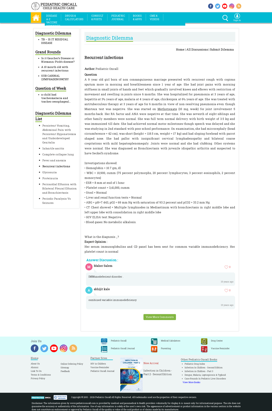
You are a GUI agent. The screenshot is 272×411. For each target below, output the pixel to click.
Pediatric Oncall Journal (102, 371)
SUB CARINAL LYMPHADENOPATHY (55, 77)
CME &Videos (154, 17)
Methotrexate (167, 109)
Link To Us (36, 371)
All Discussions (197, 49)
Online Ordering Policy (72, 363)
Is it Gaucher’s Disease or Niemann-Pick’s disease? (58, 59)
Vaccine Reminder (99, 367)
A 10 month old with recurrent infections (54, 68)
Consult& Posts (97, 17)
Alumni (34, 367)
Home (180, 49)
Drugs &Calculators (74, 17)
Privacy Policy (38, 378)
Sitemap (65, 367)
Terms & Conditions (41, 374)
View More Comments (160, 317)
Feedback (65, 371)
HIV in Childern (98, 363)
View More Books (191, 382)
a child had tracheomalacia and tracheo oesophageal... (56, 98)
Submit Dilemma (222, 49)
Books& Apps (137, 17)
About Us (35, 363)
